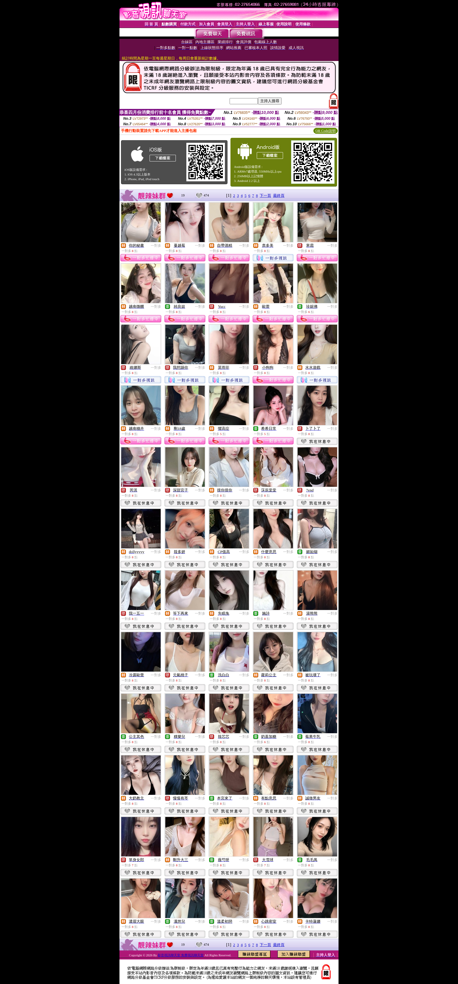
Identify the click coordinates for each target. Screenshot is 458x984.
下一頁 (265, 195)
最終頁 (278, 195)
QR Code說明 (325, 131)
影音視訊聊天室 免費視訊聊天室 (181, 955)
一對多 (156, 246)
